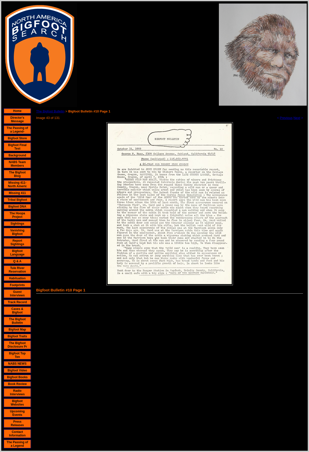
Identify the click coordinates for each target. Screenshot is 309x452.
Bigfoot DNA (17, 206)
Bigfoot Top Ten (17, 355)
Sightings (17, 223)
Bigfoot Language (17, 252)
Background (17, 155)
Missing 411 (17, 193)
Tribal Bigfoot (17, 200)
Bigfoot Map (17, 329)
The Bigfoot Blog (17, 174)
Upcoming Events (17, 413)
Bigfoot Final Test (17, 146)
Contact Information (17, 433)
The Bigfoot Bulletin (17, 321)
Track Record (17, 302)
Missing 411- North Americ (17, 184)
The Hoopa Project (17, 215)
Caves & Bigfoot (17, 310)
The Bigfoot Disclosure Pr (17, 344)
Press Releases (17, 423)
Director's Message (17, 119)
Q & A (17, 261)
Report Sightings (17, 242)
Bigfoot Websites (17, 402)
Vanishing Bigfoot (17, 232)
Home (17, 111)
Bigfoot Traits (17, 336)
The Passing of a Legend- (17, 129)
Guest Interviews (17, 293)
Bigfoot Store (17, 138)
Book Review (17, 384)
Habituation (17, 278)
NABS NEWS (17, 363)
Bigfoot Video (17, 370)
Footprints (17, 285)
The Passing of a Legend (17, 443)
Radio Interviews (17, 392)
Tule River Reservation (17, 269)
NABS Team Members (17, 163)
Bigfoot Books (17, 377)
